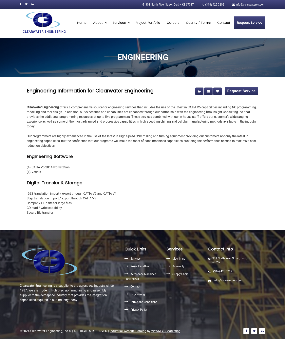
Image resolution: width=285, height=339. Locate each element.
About (98, 22)
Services (119, 22)
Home (81, 22)
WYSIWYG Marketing (165, 331)
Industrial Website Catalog (128, 331)
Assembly (178, 266)
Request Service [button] (249, 22)
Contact (223, 22)
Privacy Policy (138, 309)
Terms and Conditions (143, 302)
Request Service (241, 92)
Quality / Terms (198, 22)
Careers (173, 22)
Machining (178, 258)
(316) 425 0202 (214, 4)
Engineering (137, 294)
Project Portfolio (148, 22)
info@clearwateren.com (250, 4)
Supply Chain (180, 274)
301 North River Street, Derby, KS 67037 (169, 4)
